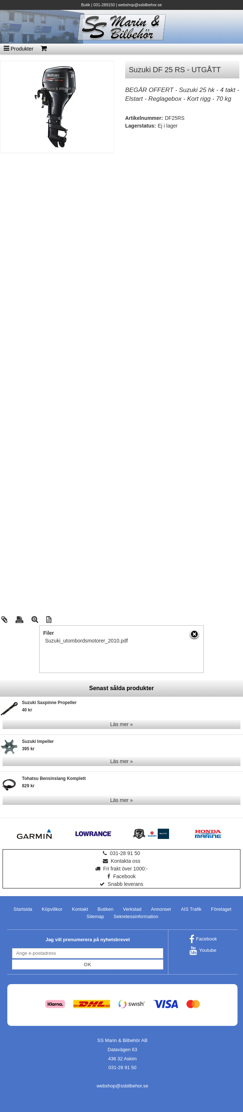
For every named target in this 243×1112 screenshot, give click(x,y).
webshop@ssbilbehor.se (140, 5)
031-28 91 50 (121, 853)
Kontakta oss (122, 861)
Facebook (121, 876)
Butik (85, 5)
